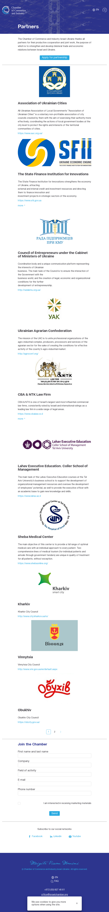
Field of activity (27, 770)
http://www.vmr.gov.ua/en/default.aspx (37, 669)
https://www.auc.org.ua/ (30, 134)
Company (23, 761)
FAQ (55, 881)
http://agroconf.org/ (28, 354)
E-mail (21, 780)
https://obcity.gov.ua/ (29, 722)
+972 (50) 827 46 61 (54, 890)
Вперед (60, 732)
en (95, 9)
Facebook (35, 836)
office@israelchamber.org (54, 895)
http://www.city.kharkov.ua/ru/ (33, 616)
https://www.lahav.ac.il (29, 496)
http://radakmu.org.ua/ (29, 290)
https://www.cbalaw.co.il (30, 414)
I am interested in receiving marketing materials (67, 803)
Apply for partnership (54, 57)
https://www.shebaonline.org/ (33, 564)
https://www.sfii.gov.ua (29, 201)
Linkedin (55, 836)
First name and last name (33, 752)
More (20, 206)
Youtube (75, 836)
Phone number (26, 789)
